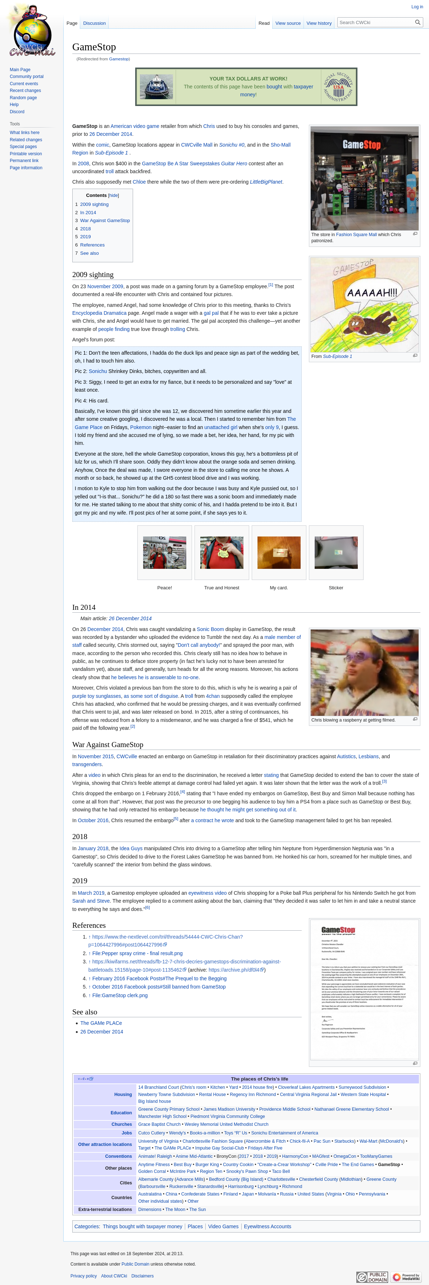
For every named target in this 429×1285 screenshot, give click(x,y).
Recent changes (25, 90)
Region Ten (211, 1171)
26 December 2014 (110, 134)
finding (122, 329)
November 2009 (105, 286)
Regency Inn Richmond (253, 1094)
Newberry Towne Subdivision (166, 1094)
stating (271, 775)
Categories (86, 1226)
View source (288, 23)
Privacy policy (83, 1276)
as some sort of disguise (151, 696)
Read (264, 23)
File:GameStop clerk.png (120, 995)
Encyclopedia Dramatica (99, 313)
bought (274, 86)
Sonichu (98, 371)
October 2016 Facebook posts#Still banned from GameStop (159, 987)
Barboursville (152, 1186)
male (269, 637)
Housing (123, 1094)
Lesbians (369, 756)
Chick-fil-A (300, 1141)
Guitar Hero (234, 163)
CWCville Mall (197, 145)
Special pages (23, 146)
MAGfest (320, 1156)
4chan (213, 696)
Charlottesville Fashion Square (213, 1141)
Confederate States (200, 1194)
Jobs (127, 1133)
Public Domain (135, 1264)
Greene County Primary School (169, 1109)
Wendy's (177, 1133)
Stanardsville (210, 1186)
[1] (271, 284)
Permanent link (24, 160)
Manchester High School (162, 1116)
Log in (417, 6)
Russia (287, 1194)
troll (110, 171)
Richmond (292, 1186)
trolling (177, 329)
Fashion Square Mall (356, 234)
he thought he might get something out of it (248, 809)
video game (146, 126)
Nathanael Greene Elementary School (351, 1109)
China (171, 1194)
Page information (26, 167)
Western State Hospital (363, 1094)
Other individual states (160, 1201)
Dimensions (149, 1209)
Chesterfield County (318, 1179)
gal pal (211, 313)
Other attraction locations (105, 1144)
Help (14, 104)
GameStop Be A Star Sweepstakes (181, 163)
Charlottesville (281, 1179)
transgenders (87, 764)
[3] (384, 781)
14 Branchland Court (158, 1087)
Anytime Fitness (154, 1164)
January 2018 (93, 848)
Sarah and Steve (91, 901)
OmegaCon (344, 1156)
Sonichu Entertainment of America (284, 1133)
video (94, 775)
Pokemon (140, 427)
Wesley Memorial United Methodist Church (226, 1124)
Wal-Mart (368, 1141)
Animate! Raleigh (155, 1156)
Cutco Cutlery (151, 1133)
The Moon (175, 1209)
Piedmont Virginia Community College (228, 1116)
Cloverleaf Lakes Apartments (306, 1087)
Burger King (207, 1164)
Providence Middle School (284, 1109)
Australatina (150, 1194)
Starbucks (344, 1141)
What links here (25, 132)
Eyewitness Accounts (268, 1226)
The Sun (197, 1209)
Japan (248, 1194)
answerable (163, 677)
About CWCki (114, 1276)
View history (319, 23)
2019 (272, 1156)
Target (144, 1148)
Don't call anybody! (199, 645)
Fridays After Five (265, 1148)
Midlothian (351, 1179)
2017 (244, 1156)
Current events (24, 83)
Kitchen (217, 1087)
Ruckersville (181, 1186)
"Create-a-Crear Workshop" (284, 1164)
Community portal (27, 76)
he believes (124, 677)
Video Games (223, 1226)
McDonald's (391, 1141)
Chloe (139, 182)
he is (143, 677)
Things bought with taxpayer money (142, 1226)
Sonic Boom (210, 629)
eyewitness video (207, 893)
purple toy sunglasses (96, 696)
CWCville (127, 756)
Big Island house (154, 1101)
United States (310, 1194)
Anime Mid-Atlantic (194, 1156)
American (121, 126)
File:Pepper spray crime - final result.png (137, 953)
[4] (182, 791)
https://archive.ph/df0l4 (234, 970)
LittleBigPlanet (266, 182)
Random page (23, 97)
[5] (176, 818)
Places (195, 1226)
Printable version (26, 153)
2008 (83, 163)
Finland (230, 1194)
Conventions (118, 1156)
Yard (233, 1087)
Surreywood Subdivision (362, 1087)
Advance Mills (190, 1179)
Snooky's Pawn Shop (247, 1171)
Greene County (381, 1179)
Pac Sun (322, 1141)
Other (193, 1201)
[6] (147, 907)
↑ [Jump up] (89, 937)
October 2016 (93, 820)
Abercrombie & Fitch (266, 1141)
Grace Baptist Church (159, 1124)
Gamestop (119, 58)
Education (121, 1112)
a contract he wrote (212, 820)
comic (102, 145)
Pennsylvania (372, 1194)
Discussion (94, 23)
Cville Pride (326, 1164)
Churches (121, 1124)
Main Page (20, 69)
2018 (258, 1156)
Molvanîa (267, 1194)
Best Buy (182, 1164)
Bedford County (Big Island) (236, 1179)
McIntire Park (183, 1171)
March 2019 (91, 893)
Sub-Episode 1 (337, 356)
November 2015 (96, 756)
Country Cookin (238, 1164)
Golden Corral (152, 1171)
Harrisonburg (241, 1186)
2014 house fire (257, 1087)
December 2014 (105, 629)
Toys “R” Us (235, 1133)
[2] (133, 726)
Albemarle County (156, 1179)
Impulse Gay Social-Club (219, 1148)
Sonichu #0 (232, 145)
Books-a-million (205, 1133)
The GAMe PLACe (101, 1023)
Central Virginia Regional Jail (308, 1094)
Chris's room (194, 1087)
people (105, 329)
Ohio (350, 1194)
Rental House (212, 1094)
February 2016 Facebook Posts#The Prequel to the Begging (159, 978)
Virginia (334, 1194)
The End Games (358, 1164)
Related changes (26, 139)
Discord (17, 111)
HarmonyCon (295, 1156)
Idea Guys (131, 848)
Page (72, 23)
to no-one (187, 677)
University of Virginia (158, 1141)
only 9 (272, 427)
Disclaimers (142, 1276)
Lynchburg (268, 1186)
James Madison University (229, 1109)
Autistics (346, 756)
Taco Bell (281, 1171)
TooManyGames (376, 1156)
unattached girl (220, 427)
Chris (209, 126)
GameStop (389, 1164)
